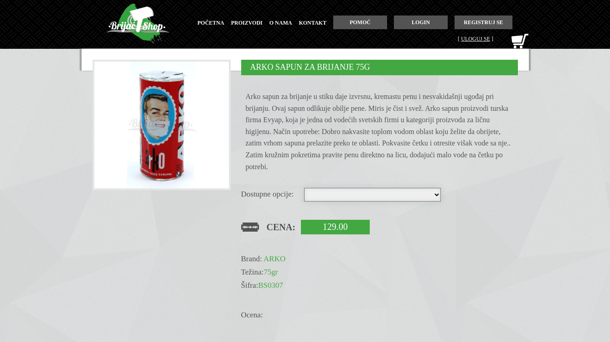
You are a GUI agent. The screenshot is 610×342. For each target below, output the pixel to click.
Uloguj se (475, 39)
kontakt (312, 23)
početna (210, 23)
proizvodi (247, 23)
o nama (280, 23)
